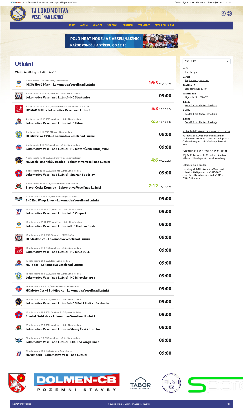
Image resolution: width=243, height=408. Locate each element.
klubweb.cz (201, 2)
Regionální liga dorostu (197, 80)
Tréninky (144, 25)
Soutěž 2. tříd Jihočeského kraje (201, 122)
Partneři (127, 25)
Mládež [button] (97, 25)
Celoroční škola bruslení (195, 165)
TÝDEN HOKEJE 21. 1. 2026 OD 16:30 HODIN (205, 151)
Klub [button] (72, 25)
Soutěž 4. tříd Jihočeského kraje (201, 106)
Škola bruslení (164, 25)
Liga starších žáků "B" (196, 89)
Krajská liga (191, 72)
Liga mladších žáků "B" (196, 97)
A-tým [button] (84, 25)
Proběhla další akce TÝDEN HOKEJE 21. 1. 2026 (206, 131)
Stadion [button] (112, 25)
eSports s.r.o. (115, 404)
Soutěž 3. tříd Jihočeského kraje (201, 114)
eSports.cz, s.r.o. (224, 2)
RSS (229, 404)
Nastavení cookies (21, 404)
